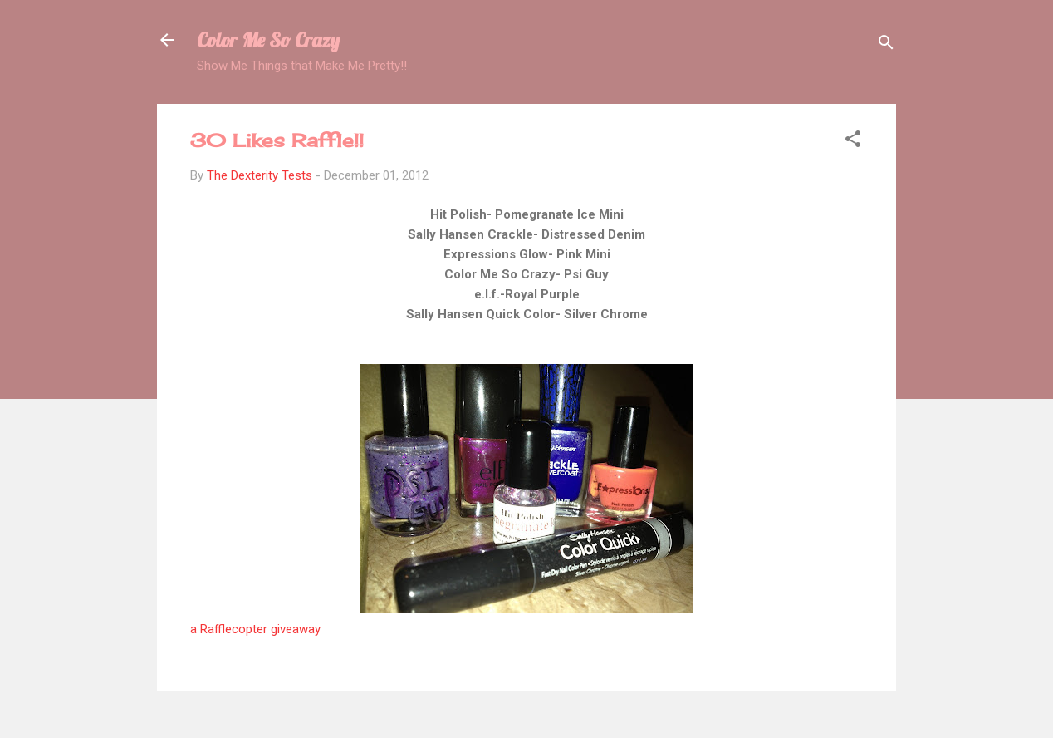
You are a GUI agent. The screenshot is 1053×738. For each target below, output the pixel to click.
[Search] (886, 45)
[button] (853, 142)
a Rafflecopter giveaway (255, 629)
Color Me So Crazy (268, 39)
